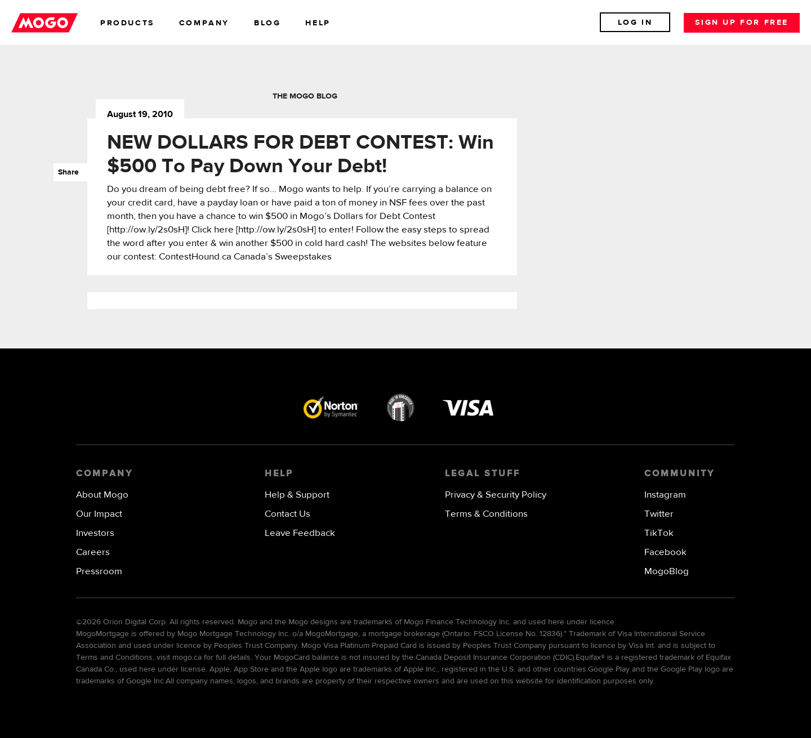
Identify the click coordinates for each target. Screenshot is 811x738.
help (317, 23)
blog (267, 23)
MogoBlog (666, 571)
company (204, 23)
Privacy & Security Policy (495, 495)
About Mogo (102, 495)
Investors (95, 533)
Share (66, 172)
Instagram (665, 495)
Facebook (665, 552)
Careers (93, 552)
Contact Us (287, 514)
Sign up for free (741, 22)
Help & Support (297, 495)
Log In (635, 22)
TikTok (659, 533)
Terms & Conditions (486, 514)
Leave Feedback (300, 533)
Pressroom (99, 571)
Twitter (659, 514)
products (127, 23)
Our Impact (99, 514)
